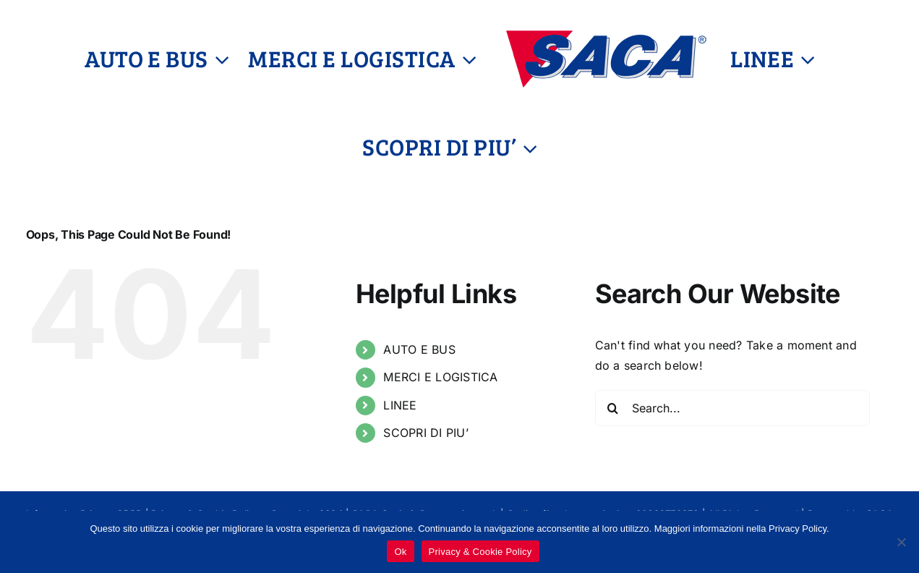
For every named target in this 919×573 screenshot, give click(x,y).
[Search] (613, 408)
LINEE (399, 405)
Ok (400, 551)
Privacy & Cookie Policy (480, 551)
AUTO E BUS (419, 349)
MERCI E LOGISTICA (440, 377)
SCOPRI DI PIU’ (425, 432)
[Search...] (732, 408)
